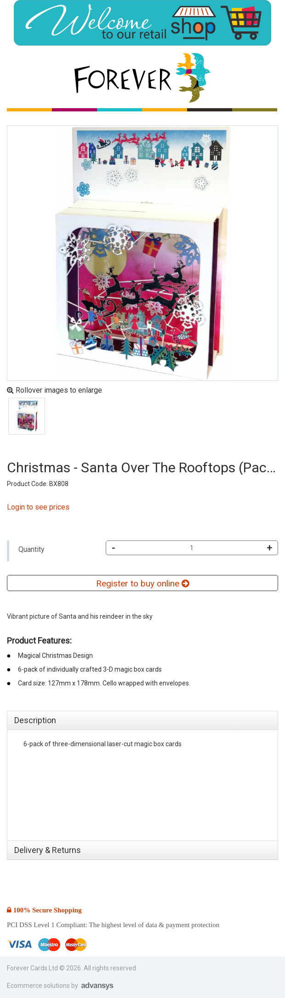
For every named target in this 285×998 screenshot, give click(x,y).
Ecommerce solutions (39, 985)
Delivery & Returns (47, 850)
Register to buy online (142, 583)
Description (35, 720)
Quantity (31, 549)
